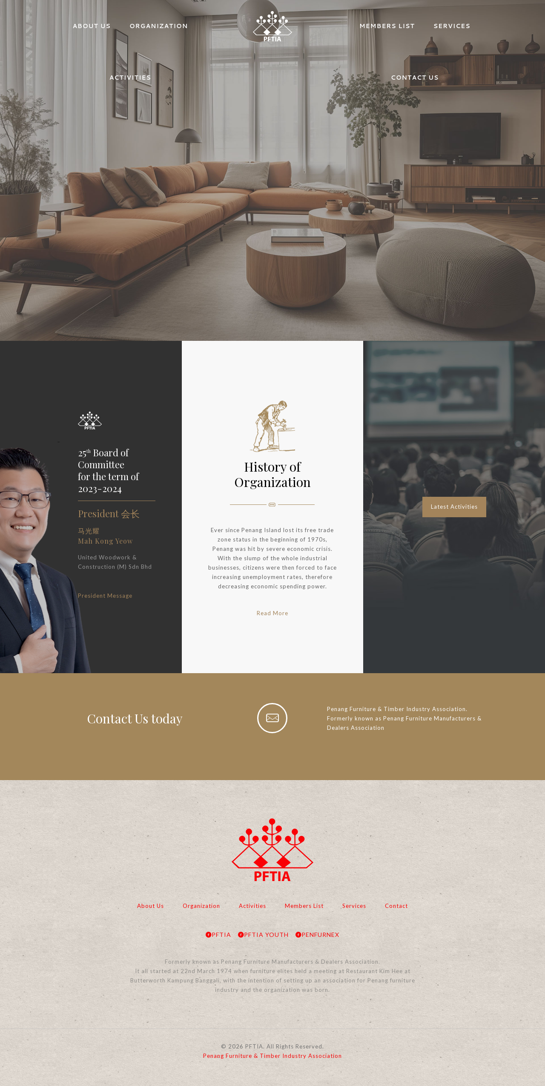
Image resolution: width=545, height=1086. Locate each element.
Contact (396, 905)
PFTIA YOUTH (263, 934)
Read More (272, 613)
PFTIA (218, 934)
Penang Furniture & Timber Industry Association (272, 1055)
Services (354, 905)
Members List (304, 905)
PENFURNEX (317, 934)
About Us (150, 905)
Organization (201, 905)
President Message (105, 595)
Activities (252, 905)
